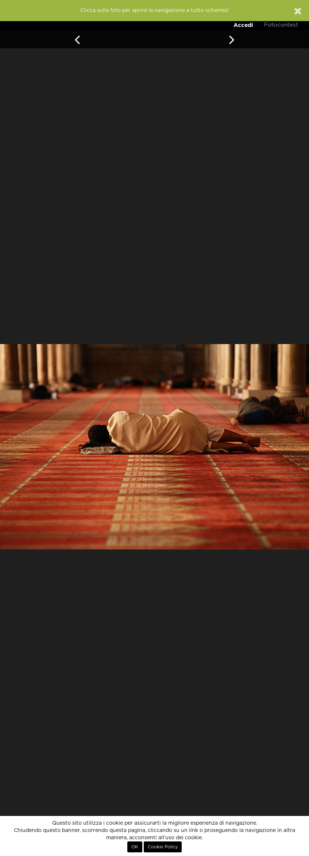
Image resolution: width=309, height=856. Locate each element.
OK (134, 847)
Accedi (243, 25)
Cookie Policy (163, 847)
